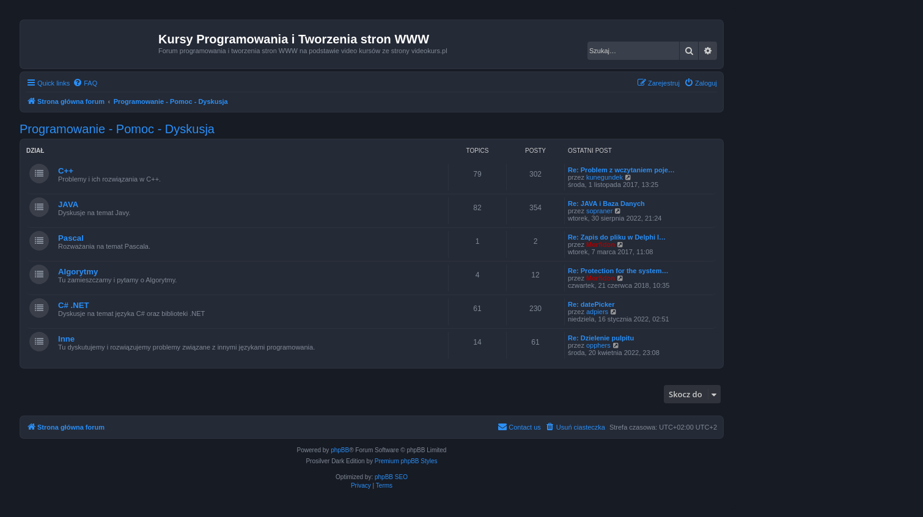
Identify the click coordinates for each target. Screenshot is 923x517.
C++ (65, 170)
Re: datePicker (591, 304)
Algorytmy (78, 271)
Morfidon (600, 244)
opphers (598, 345)
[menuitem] (85, 83)
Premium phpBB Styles (406, 461)
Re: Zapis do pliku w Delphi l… (617, 237)
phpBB (340, 450)
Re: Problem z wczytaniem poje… (621, 170)
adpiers (597, 311)
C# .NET (73, 305)
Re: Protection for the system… (618, 270)
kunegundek (604, 177)
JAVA (68, 204)
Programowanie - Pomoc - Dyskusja (117, 129)
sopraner (599, 211)
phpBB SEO (391, 477)
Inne (66, 338)
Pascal (71, 238)
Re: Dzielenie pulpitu (601, 338)
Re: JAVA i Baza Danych (606, 203)
